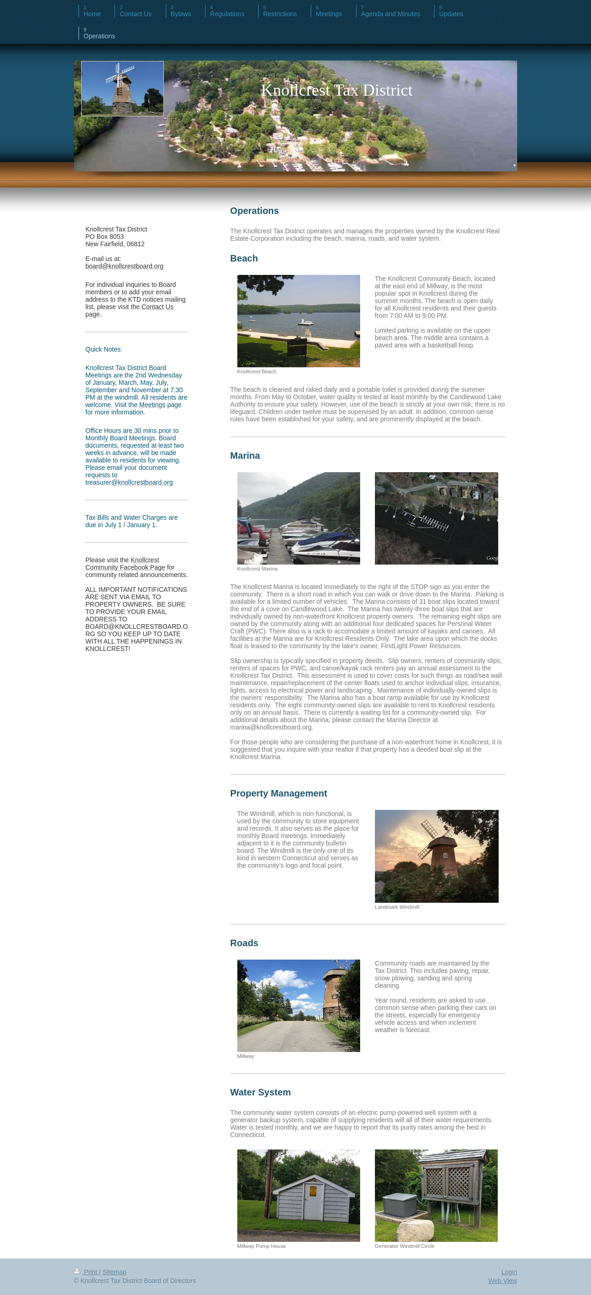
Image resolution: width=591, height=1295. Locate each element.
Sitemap (114, 1272)
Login (509, 1272)
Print (86, 1272)
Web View (502, 1280)
